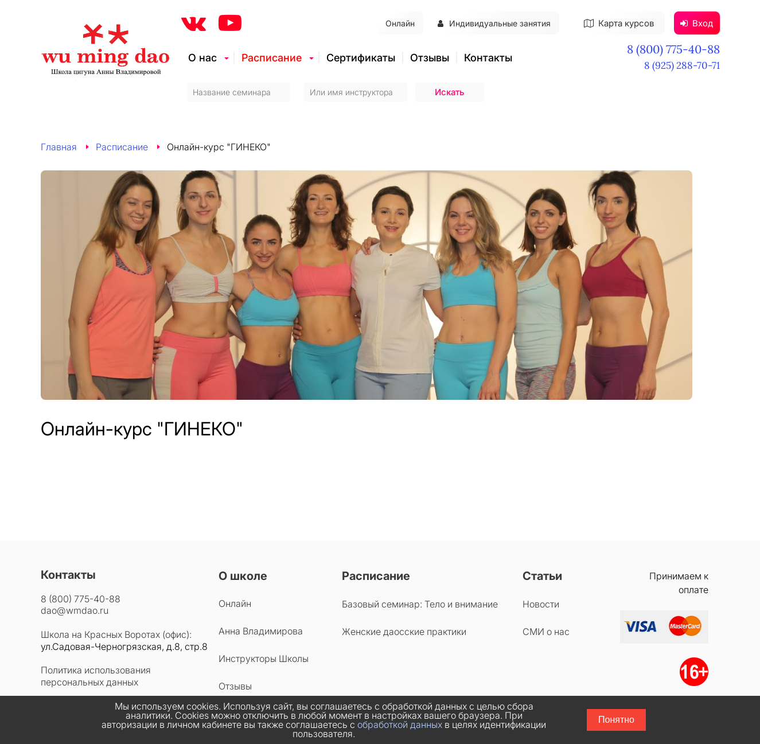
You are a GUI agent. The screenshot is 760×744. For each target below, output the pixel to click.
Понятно (616, 719)
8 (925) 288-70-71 (682, 65)
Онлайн (400, 23)
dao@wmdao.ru (74, 610)
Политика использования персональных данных (96, 676)
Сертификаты (360, 58)
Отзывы (429, 58)
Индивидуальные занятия (494, 23)
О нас (202, 58)
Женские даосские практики (404, 631)
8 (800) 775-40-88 (673, 49)
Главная (59, 147)
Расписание (271, 58)
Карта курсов (619, 23)
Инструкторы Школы (264, 658)
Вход (696, 23)
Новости (541, 604)
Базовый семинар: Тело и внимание (420, 604)
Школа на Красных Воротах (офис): (116, 634)
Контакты (488, 58)
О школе (243, 576)
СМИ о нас (546, 631)
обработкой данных (399, 724)
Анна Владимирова (261, 631)
